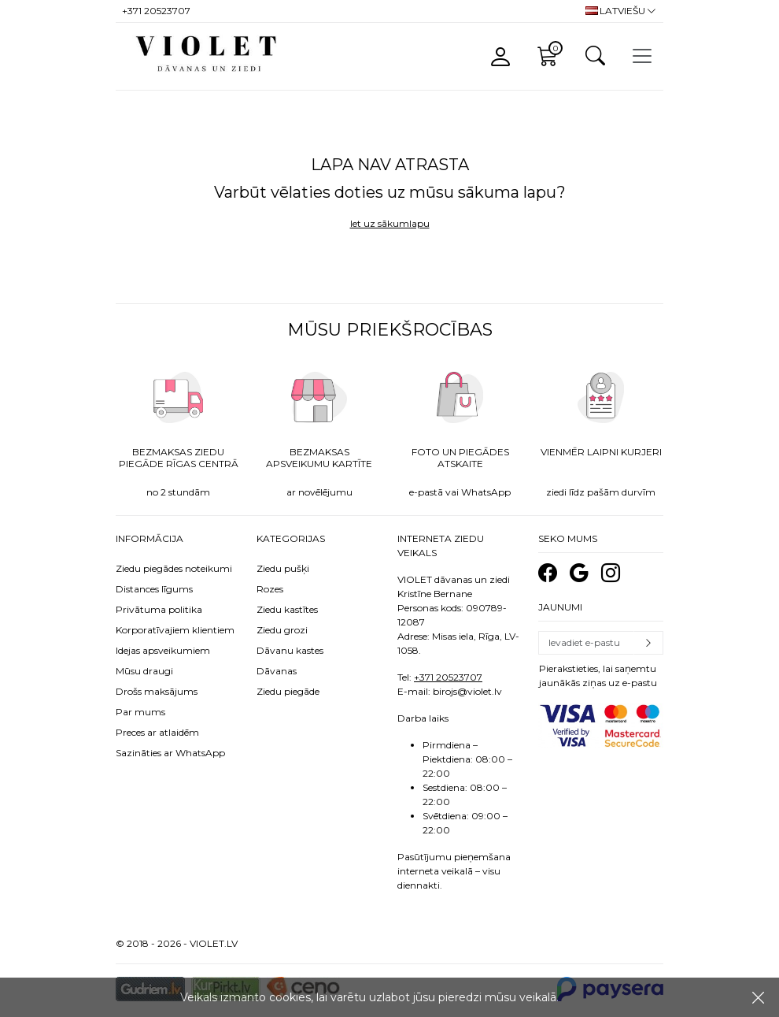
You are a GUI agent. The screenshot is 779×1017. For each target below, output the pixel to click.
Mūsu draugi (144, 671)
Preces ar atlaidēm (157, 732)
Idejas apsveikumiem (163, 650)
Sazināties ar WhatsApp (170, 753)
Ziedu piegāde (288, 691)
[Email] (586, 643)
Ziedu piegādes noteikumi (174, 568)
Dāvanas (277, 671)
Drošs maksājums (157, 691)
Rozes (270, 589)
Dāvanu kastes (290, 650)
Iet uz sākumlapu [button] (390, 223)
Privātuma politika (159, 609)
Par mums (140, 712)
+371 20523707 (448, 677)
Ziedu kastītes (287, 609)
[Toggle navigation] (642, 56)
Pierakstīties (648, 643)
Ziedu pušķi (283, 568)
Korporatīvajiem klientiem (175, 630)
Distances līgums (154, 589)
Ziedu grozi (282, 630)
